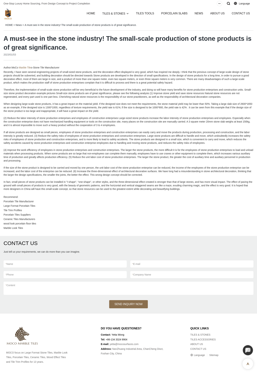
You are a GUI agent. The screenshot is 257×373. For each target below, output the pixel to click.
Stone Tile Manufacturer (46, 67)
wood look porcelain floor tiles (20, 223)
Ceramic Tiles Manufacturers (19, 219)
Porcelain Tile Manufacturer (19, 201)
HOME (91, 13)
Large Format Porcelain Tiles (19, 205)
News (19, 25)
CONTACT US (241, 13)
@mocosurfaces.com (127, 344)
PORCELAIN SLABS (174, 13)
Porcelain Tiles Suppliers (17, 214)
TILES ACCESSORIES (203, 339)
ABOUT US (217, 13)
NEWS (199, 13)
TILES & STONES (113, 13)
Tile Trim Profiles (13, 210)
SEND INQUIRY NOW (128, 304)
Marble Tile (25, 67)
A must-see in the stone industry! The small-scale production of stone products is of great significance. (81, 25)
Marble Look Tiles (13, 228)
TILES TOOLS (145, 13)
